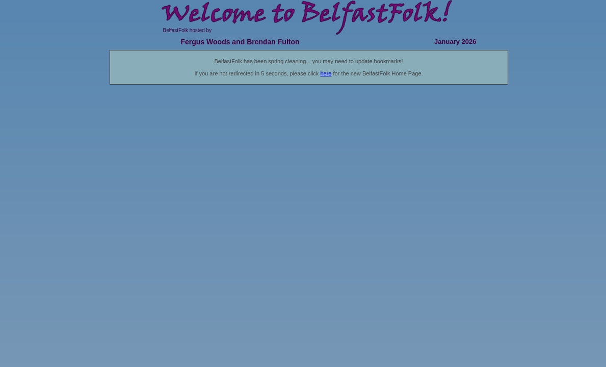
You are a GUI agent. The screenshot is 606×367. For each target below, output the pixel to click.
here (325, 73)
